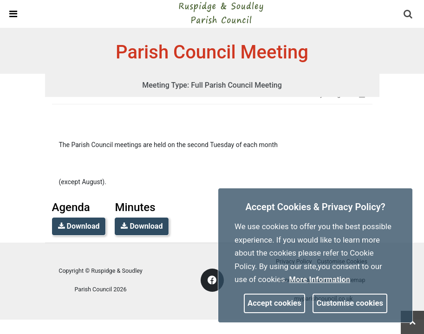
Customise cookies (350, 303)
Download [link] (79, 226)
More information (319, 279)
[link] (220, 13)
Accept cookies (274, 303)
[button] (409, 15)
